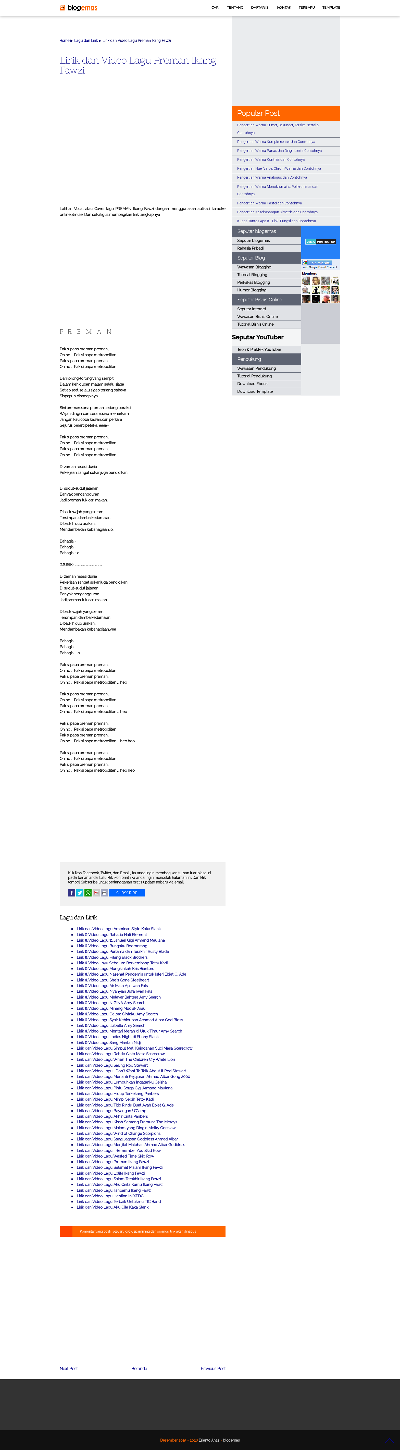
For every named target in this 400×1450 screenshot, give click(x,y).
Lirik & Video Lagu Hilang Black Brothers (112, 957)
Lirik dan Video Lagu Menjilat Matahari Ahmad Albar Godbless (131, 1144)
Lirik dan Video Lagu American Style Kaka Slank (119, 929)
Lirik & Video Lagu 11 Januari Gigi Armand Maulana (121, 940)
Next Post (69, 1368)
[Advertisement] (143, 149)
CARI (215, 7)
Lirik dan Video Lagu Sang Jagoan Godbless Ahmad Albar (127, 1139)
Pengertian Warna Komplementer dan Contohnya (276, 142)
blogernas (231, 1440)
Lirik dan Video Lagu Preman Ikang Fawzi (138, 64)
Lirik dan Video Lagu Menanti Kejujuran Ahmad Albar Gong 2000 (133, 1076)
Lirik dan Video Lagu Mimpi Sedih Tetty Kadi (115, 1099)
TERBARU (307, 7)
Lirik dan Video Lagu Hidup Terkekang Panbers (118, 1093)
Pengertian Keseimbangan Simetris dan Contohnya (277, 212)
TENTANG (235, 7)
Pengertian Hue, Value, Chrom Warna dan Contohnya (279, 168)
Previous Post (213, 1368)
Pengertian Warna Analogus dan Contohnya (272, 177)
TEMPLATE (331, 7)
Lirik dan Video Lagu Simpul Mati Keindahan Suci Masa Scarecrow (134, 1048)
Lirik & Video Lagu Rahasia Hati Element (112, 934)
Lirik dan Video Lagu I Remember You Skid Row (119, 1150)
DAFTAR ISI (260, 7)
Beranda (139, 1368)
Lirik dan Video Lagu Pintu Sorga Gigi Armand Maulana (124, 1088)
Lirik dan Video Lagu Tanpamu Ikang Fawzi (114, 1190)
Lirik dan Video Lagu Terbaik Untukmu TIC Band (119, 1201)
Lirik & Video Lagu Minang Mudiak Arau (111, 1008)
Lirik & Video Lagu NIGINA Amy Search (111, 1003)
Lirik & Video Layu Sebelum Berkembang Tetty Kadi (122, 963)
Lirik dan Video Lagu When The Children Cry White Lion (126, 1059)
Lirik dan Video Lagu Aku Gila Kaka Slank (112, 1207)
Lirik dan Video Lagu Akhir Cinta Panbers (112, 1116)
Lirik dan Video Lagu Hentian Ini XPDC (110, 1196)
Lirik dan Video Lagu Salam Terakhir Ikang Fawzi (119, 1179)
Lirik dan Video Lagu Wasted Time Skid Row (115, 1156)
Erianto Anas (209, 1440)
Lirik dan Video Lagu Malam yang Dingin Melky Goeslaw (126, 1128)
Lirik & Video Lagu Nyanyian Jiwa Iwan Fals (114, 991)
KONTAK (284, 7)
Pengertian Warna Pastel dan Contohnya (269, 203)
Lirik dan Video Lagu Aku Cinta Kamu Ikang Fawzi (120, 1184)
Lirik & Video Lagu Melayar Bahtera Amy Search (119, 997)
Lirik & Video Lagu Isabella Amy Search (111, 1025)
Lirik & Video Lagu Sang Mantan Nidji (109, 1042)
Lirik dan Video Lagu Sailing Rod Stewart (112, 1065)
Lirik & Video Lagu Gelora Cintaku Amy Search (117, 1014)
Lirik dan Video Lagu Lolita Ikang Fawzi (111, 1173)
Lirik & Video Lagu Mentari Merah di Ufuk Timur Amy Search (129, 1031)
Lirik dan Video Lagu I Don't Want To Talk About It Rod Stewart (131, 1071)
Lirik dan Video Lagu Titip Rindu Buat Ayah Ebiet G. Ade (125, 1105)
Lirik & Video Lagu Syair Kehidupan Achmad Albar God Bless (130, 1020)
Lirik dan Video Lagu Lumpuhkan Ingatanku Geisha (122, 1082)
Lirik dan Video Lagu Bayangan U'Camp (111, 1111)
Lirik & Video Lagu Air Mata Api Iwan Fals (112, 986)
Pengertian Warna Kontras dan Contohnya (271, 159)
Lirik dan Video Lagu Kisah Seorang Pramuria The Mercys (127, 1122)
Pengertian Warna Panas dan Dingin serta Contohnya (279, 151)
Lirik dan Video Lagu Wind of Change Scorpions (118, 1133)
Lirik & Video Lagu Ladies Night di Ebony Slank (118, 1037)
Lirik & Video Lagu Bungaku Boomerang (112, 946)
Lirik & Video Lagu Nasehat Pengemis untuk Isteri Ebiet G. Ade (131, 974)
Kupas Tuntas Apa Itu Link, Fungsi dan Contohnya (276, 221)
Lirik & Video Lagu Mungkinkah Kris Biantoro (115, 968)
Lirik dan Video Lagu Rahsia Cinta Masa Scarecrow (121, 1054)
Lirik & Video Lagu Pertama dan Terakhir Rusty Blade (123, 951)
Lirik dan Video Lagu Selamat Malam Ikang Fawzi (119, 1167)
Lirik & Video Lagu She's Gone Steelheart (113, 980)
